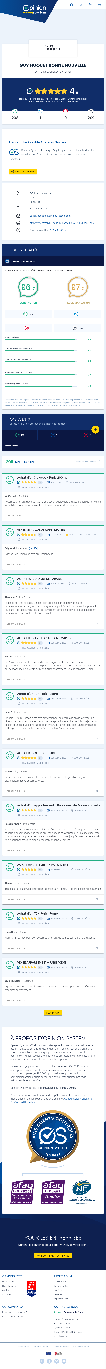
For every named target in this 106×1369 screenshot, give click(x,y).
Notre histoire (8, 1281)
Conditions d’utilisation (41, 1347)
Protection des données (60, 1347)
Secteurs (58, 1294)
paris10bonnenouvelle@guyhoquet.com (50, 215)
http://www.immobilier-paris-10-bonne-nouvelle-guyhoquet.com (62, 223)
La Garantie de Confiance (13, 1316)
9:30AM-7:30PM (58, 230)
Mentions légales (23, 1347)
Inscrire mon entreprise (53, 1255)
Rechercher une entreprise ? (14, 1312)
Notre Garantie (9, 1286)
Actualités (6, 1294)
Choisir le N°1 (60, 1281)
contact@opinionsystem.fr (66, 1319)
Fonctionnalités (61, 1286)
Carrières (6, 1290)
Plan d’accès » (60, 1336)
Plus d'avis (53, 1012)
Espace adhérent (61, 1299)
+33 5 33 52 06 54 (62, 1323)
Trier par (85, 462)
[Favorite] (95, 430)
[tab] (58, 1312)
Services (58, 1290)
